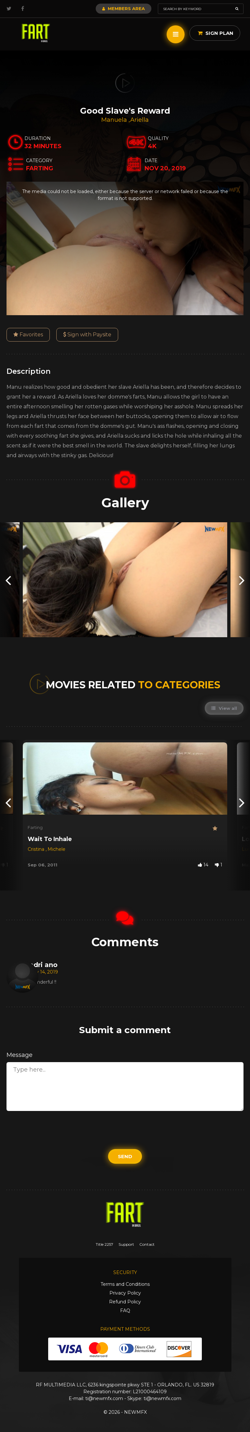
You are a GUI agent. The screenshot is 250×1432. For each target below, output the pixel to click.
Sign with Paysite (87, 334)
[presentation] (8, 580)
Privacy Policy (125, 1293)
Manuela (115, 119)
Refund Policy (125, 1302)
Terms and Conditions (125, 1284)
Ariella (139, 119)
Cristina (37, 849)
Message (20, 1055)
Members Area (123, 8)
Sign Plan (215, 33)
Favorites (28, 334)
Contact (147, 1244)
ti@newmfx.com (104, 1398)
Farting (35, 827)
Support (126, 1244)
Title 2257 (104, 1244)
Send (125, 1156)
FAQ (125, 1310)
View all (224, 708)
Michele (56, 849)
